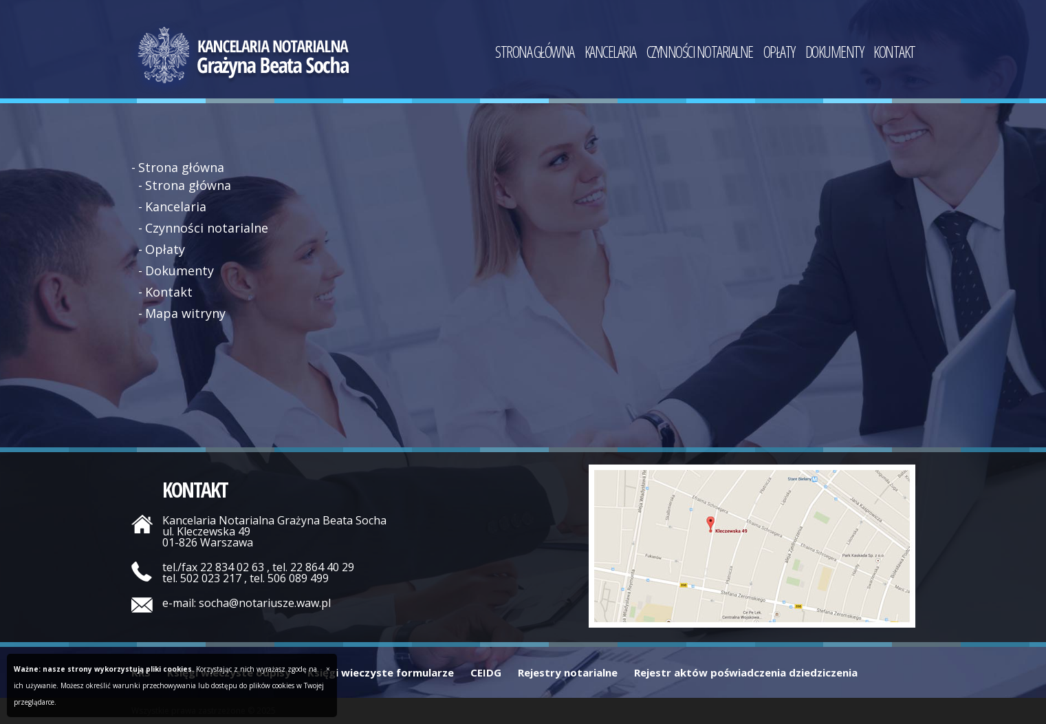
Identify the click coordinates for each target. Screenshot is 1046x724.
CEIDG (485, 672)
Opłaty (779, 54)
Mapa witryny (185, 313)
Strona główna (534, 54)
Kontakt (894, 54)
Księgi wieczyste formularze (380, 672)
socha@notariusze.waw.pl (265, 602)
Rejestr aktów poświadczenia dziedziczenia (746, 672)
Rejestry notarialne (568, 672)
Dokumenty (834, 54)
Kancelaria (610, 54)
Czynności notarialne (699, 54)
